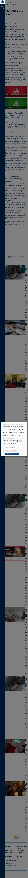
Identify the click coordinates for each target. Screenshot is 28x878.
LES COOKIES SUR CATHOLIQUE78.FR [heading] (13, 424)
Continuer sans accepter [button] (10, 450)
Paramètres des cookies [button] (10, 447)
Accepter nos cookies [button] (12, 453)
